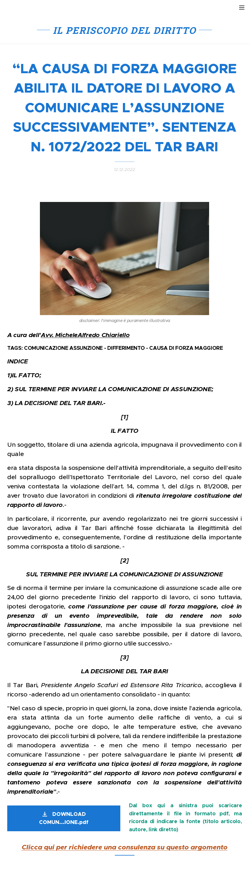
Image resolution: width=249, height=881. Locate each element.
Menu (241, 7)
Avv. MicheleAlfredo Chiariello (85, 335)
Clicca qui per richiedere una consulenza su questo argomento (125, 847)
